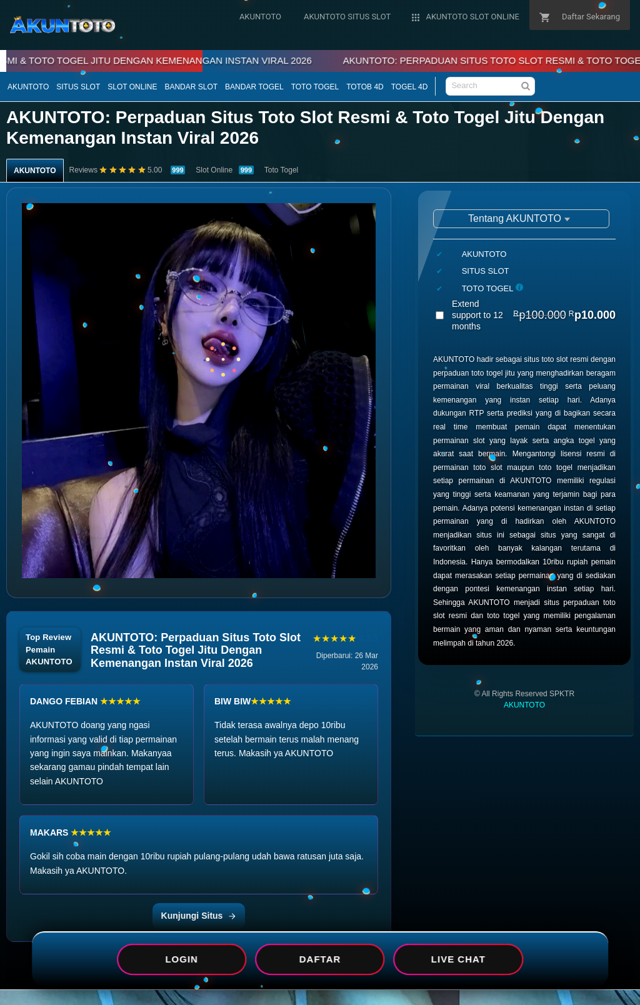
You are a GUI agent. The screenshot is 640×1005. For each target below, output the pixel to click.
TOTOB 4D (365, 86)
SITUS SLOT (78, 86)
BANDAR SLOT (191, 86)
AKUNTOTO (28, 86)
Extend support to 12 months (534, 315)
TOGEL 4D (409, 86)
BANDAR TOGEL (254, 86)
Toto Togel (281, 170)
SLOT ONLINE (132, 86)
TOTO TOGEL (315, 86)
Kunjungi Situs (199, 916)
